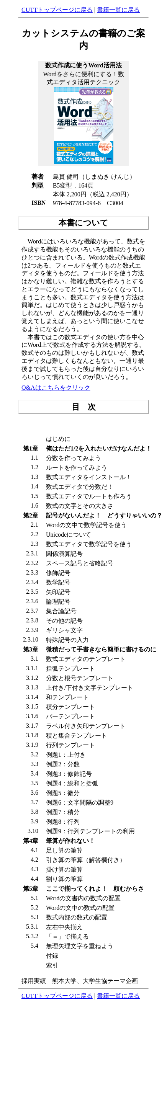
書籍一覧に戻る (118, 10)
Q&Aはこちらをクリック (55, 387)
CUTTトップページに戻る (57, 10)
